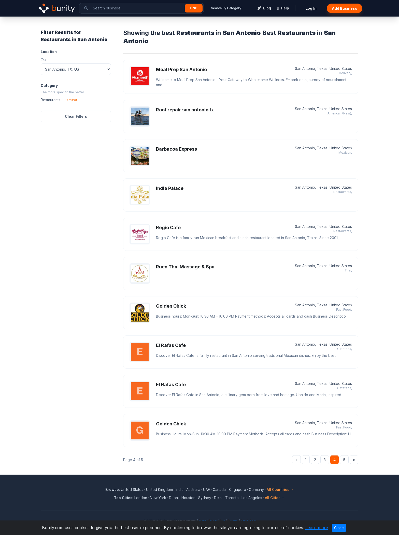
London (140, 497)
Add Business (344, 8)
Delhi (218, 497)
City (44, 59)
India (179, 489)
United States (132, 489)
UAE (206, 489)
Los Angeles (251, 497)
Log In (311, 8)
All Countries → (280, 489)
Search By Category (226, 8)
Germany (256, 489)
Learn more (316, 527)
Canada (219, 489)
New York (158, 497)
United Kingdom (159, 489)
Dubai (174, 497)
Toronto (232, 497)
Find (193, 8)
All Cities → (275, 497)
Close (339, 528)
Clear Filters (76, 116)
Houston (188, 497)
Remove (70, 100)
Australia (193, 489)
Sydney (204, 497)
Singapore (237, 489)
